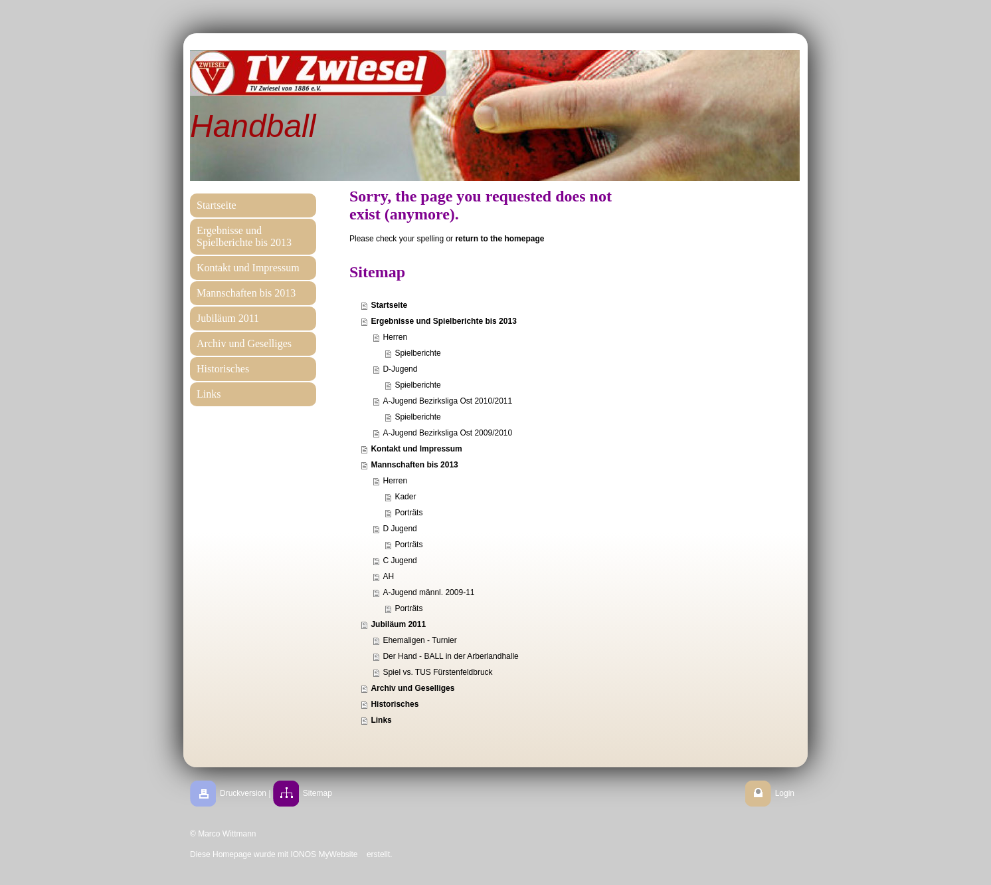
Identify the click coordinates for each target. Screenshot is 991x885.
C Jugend (399, 560)
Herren (395, 337)
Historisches (394, 704)
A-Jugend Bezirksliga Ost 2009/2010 (447, 433)
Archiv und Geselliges (412, 688)
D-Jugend (400, 369)
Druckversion (243, 793)
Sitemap (317, 793)
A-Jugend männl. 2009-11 (428, 592)
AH (388, 576)
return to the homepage (499, 238)
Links (381, 720)
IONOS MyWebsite (323, 854)
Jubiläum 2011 (398, 624)
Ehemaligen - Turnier (419, 640)
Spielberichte (417, 353)
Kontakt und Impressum (416, 448)
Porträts (408, 512)
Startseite (389, 305)
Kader (405, 496)
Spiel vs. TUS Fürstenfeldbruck (437, 672)
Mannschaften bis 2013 (414, 464)
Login (784, 793)
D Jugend (399, 528)
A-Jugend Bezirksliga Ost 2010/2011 (447, 401)
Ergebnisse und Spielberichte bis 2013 (443, 321)
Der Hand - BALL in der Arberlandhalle (450, 656)
